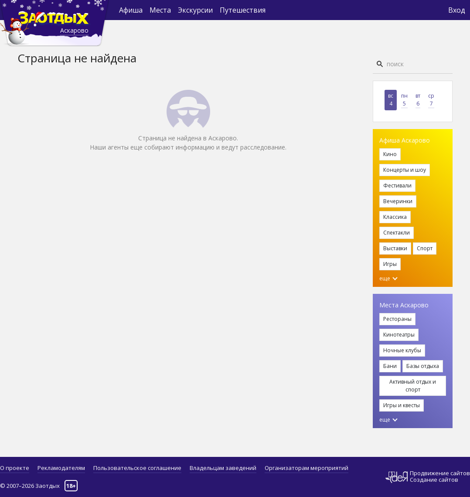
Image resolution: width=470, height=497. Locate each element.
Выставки (395, 248)
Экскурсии (195, 10)
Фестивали (397, 185)
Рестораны (397, 319)
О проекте (14, 468)
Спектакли (396, 232)
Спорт (425, 248)
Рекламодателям (61, 468)
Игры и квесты (401, 405)
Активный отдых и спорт (412, 385)
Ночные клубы (402, 350)
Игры (390, 264)
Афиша (131, 10)
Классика (395, 217)
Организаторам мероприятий (306, 468)
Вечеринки (397, 201)
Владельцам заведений (223, 468)
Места (160, 10)
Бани (390, 366)
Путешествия (243, 10)
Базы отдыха (422, 366)
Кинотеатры (399, 334)
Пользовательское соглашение (137, 468)
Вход (456, 10)
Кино (390, 154)
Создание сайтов (434, 479)
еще (388, 278)
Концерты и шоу (404, 170)
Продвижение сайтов (440, 473)
